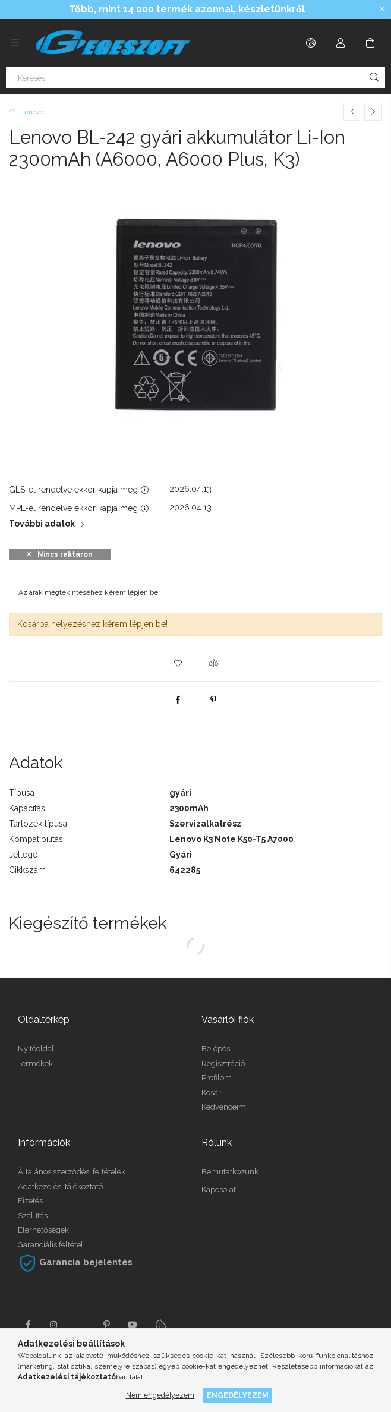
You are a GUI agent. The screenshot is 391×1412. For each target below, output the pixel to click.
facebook (28, 1325)
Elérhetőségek (43, 1229)
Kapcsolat (218, 1189)
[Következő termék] (373, 112)
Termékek (35, 1063)
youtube (132, 1325)
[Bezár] (382, 9)
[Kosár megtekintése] (370, 42)
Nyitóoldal (36, 1048)
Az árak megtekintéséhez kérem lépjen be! (89, 592)
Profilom (216, 1077)
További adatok (42, 523)
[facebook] (178, 699)
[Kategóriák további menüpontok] (15, 42)
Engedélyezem (238, 1395)
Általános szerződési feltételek (71, 1171)
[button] (178, 663)
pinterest (106, 1325)
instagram (54, 1325)
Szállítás (33, 1215)
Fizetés (30, 1200)
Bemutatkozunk (229, 1171)
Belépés (215, 1048)
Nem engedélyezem (160, 1395)
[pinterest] (213, 699)
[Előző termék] (352, 112)
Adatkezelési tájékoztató (60, 1186)
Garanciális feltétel (50, 1244)
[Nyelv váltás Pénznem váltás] (311, 42)
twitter (80, 1325)
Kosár (211, 1092)
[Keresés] (195, 77)
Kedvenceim (223, 1106)
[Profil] (340, 42)
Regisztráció (223, 1063)
